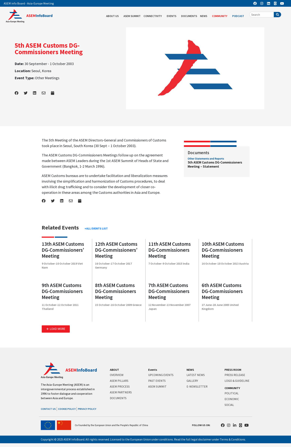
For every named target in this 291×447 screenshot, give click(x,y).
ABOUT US (113, 16)
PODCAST (239, 16)
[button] (56, 329)
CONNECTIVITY (154, 16)
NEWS (204, 16)
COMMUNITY (220, 16)
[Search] (277, 14)
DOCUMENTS (189, 16)
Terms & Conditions (232, 439)
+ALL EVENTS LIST (96, 228)
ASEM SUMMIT (132, 16)
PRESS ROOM (233, 370)
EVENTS (172, 16)
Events (152, 370)
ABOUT (114, 370)
